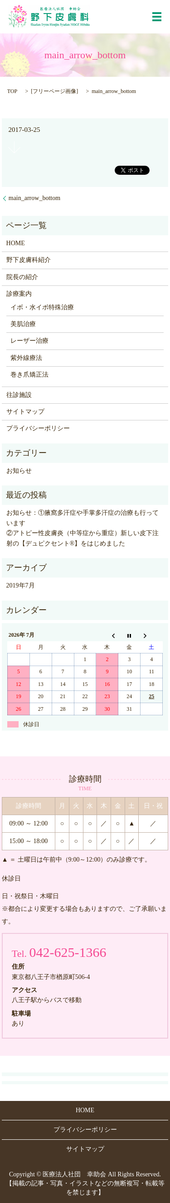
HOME (15, 243)
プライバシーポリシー (38, 428)
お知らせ (19, 470)
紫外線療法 (26, 357)
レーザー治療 (29, 340)
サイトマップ (25, 411)
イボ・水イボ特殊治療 (42, 307)
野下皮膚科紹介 (28, 259)
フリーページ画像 (54, 91)
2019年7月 (20, 585)
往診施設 (19, 395)
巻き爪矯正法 (29, 374)
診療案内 (19, 293)
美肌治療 (23, 324)
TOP (12, 91)
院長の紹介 (22, 277)
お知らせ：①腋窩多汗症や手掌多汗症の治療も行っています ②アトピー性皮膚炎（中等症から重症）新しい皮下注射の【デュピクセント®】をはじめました (85, 527)
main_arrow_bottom (34, 198)
